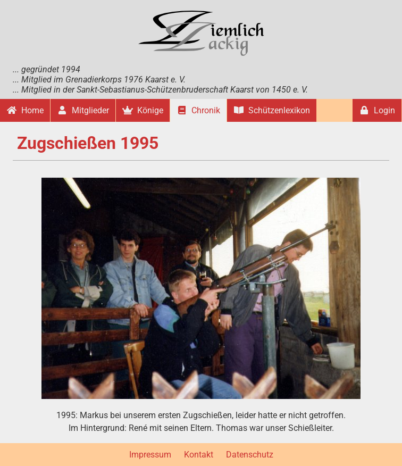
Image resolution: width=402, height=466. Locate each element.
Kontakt (198, 455)
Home (25, 110)
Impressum (150, 455)
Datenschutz (249, 455)
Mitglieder (83, 110)
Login (377, 110)
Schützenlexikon (271, 110)
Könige (142, 110)
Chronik (198, 110)
